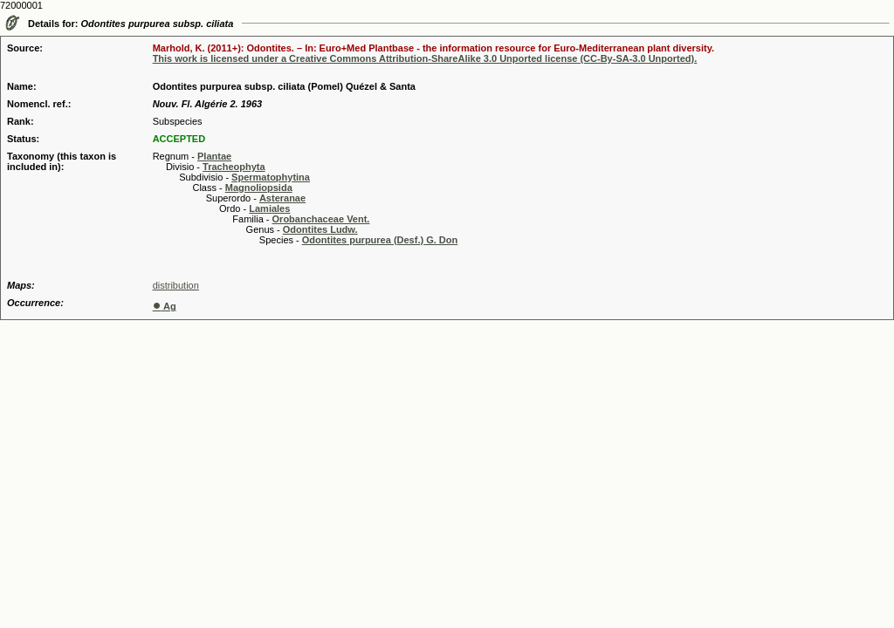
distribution (176, 285)
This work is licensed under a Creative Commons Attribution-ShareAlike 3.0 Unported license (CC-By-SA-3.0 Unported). (425, 58)
